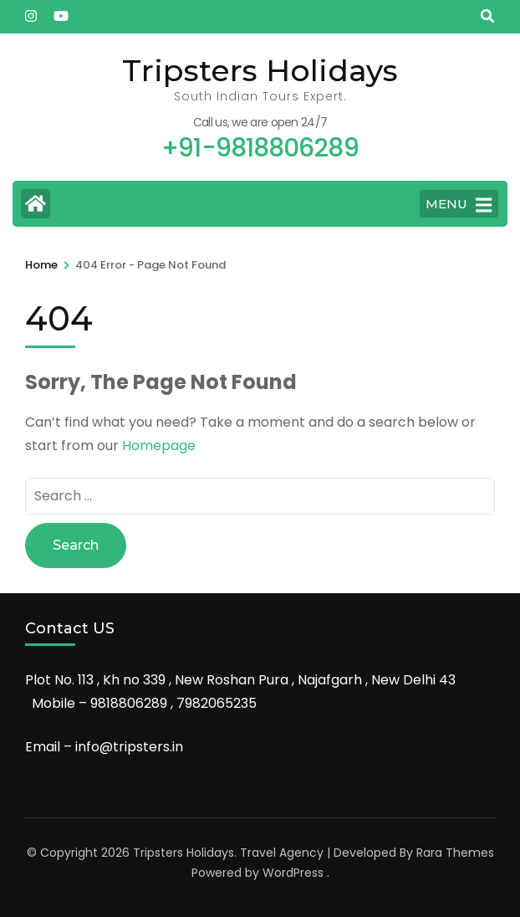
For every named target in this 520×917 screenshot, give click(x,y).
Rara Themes (455, 852)
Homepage (159, 445)
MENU (459, 205)
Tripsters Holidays (260, 70)
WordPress (293, 872)
